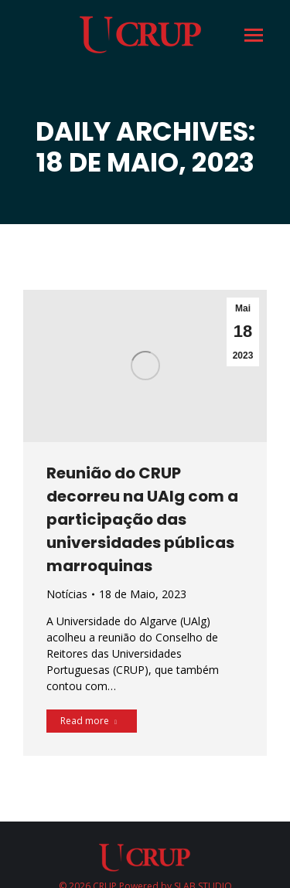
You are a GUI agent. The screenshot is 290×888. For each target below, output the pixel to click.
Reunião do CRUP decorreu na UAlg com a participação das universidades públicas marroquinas (142, 519)
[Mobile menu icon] (252, 35)
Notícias (66, 594)
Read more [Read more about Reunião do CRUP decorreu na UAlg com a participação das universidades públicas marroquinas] (88, 720)
